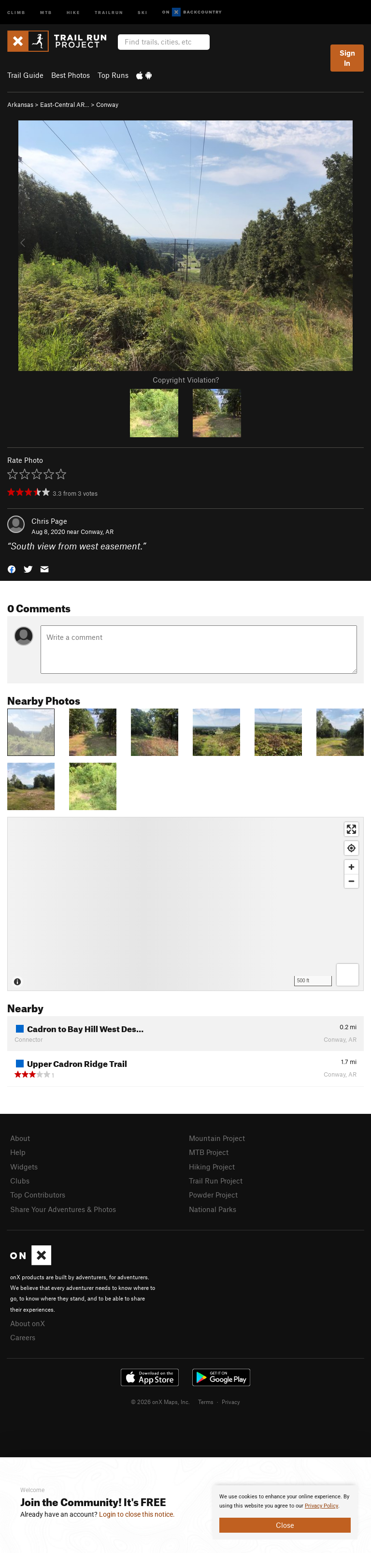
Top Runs (113, 75)
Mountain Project (217, 1138)
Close (285, 1525)
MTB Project (208, 1152)
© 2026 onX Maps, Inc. (160, 1401)
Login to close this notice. (137, 1514)
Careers (22, 1337)
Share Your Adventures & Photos (63, 1209)
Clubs (19, 1180)
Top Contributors (37, 1194)
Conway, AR (97, 531)
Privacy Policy (321, 1506)
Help (18, 1152)
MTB (46, 12)
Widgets (24, 1166)
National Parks (212, 1209)
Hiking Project (212, 1166)
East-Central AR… (64, 104)
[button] (11, 568)
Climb (16, 12)
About (20, 1138)
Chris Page (49, 521)
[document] (285, 1512)
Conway (107, 104)
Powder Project (213, 1194)
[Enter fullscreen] (351, 829)
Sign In (347, 57)
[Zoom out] (351, 881)
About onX (27, 1323)
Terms (206, 1401)
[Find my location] (351, 848)
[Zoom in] (351, 867)
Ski (143, 12)
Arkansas (20, 104)
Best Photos (70, 75)
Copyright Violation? (186, 379)
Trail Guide (25, 75)
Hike (73, 12)
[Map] (185, 904)
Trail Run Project (216, 1180)
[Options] (347, 975)
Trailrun (109, 12)
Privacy (231, 1401)
